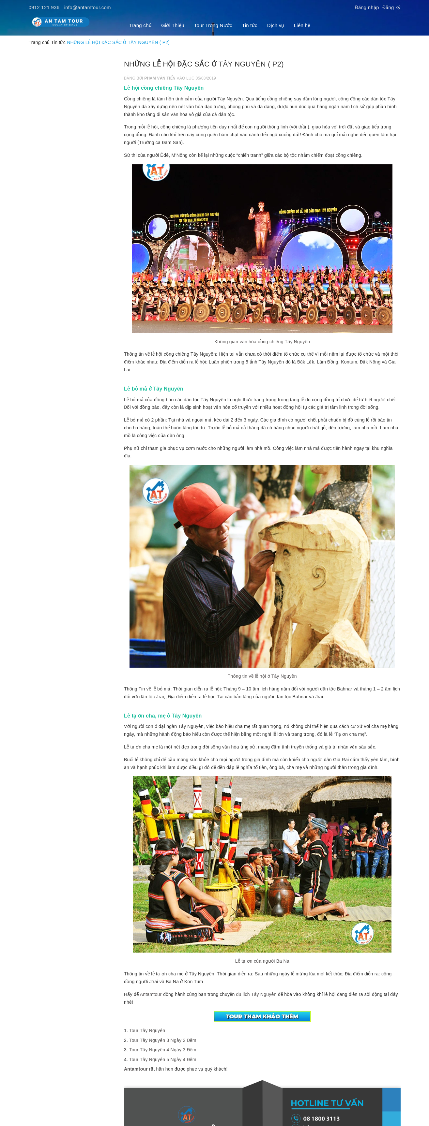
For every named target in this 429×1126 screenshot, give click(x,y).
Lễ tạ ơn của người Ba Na (262, 961)
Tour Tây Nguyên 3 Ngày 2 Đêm (162, 1040)
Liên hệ (302, 25)
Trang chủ (140, 25)
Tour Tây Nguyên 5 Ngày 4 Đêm (162, 1059)
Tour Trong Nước (213, 25)
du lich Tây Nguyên (255, 994)
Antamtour (151, 994)
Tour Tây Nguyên (147, 1030)
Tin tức (249, 25)
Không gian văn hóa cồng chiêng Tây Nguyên (262, 341)
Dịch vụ (275, 25)
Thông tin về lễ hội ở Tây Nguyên (262, 676)
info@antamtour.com (87, 7)
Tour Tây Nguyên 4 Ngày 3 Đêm (162, 1049)
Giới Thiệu (172, 25)
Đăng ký (391, 7)
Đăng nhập (367, 7)
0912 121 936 (44, 7)
